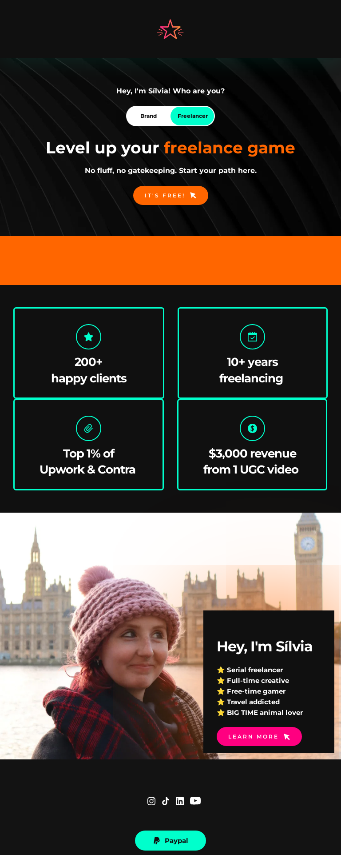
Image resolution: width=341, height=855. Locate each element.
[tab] (148, 116)
